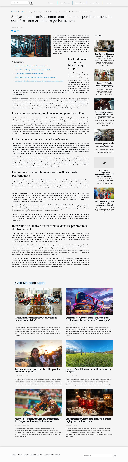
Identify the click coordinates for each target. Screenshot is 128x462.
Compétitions (94, 3)
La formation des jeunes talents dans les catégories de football (104, 203)
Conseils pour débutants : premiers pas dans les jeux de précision (104, 56)
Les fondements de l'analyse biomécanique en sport (31, 66)
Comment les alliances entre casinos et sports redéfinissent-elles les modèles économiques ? (88, 319)
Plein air (50, 3)
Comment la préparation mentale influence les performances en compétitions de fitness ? (104, 115)
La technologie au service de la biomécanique (29, 73)
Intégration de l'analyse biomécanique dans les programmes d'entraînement (39, 81)
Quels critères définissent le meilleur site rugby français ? (88, 370)
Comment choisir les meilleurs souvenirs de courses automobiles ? (104, 85)
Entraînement (65, 3)
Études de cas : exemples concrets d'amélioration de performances (36, 77)
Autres (109, 3)
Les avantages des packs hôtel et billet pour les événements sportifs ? (37, 370)
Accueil (13, 12)
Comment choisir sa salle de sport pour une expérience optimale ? (104, 145)
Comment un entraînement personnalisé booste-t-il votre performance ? (104, 173)
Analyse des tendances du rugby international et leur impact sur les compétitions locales (38, 420)
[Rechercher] (20, 3)
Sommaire (19, 62)
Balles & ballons (80, 3)
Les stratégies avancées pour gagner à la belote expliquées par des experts (88, 420)
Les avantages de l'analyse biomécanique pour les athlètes (33, 70)
